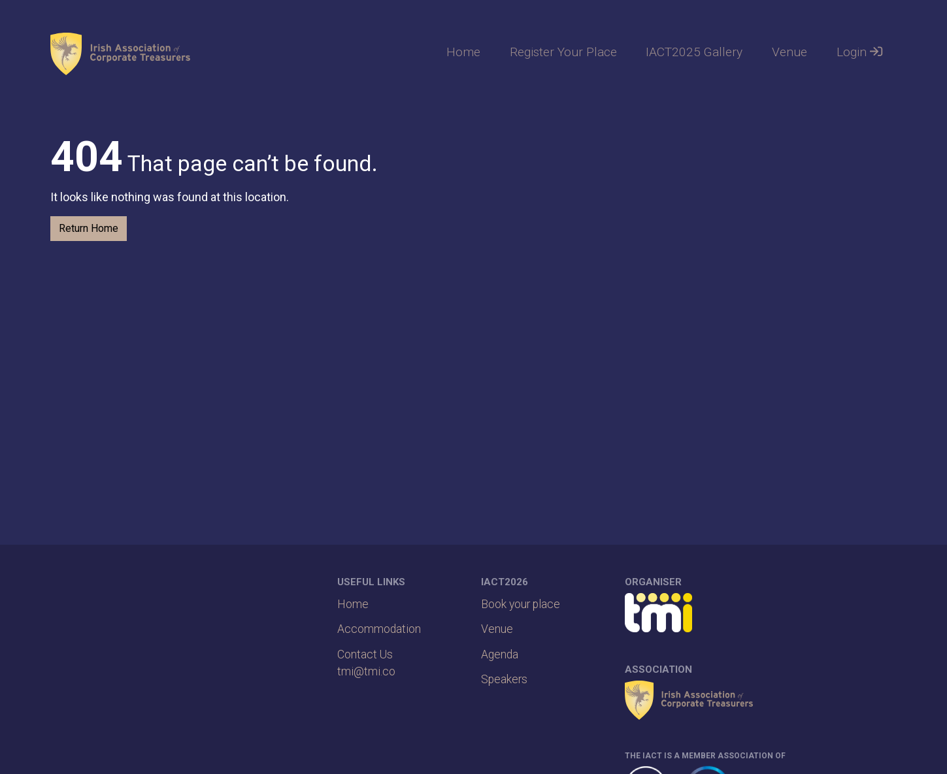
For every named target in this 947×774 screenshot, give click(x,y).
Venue (789, 51)
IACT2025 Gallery (694, 51)
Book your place (520, 604)
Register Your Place (563, 51)
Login (859, 51)
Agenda (499, 654)
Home (463, 51)
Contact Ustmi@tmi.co (366, 663)
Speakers (504, 679)
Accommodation (379, 629)
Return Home (88, 228)
